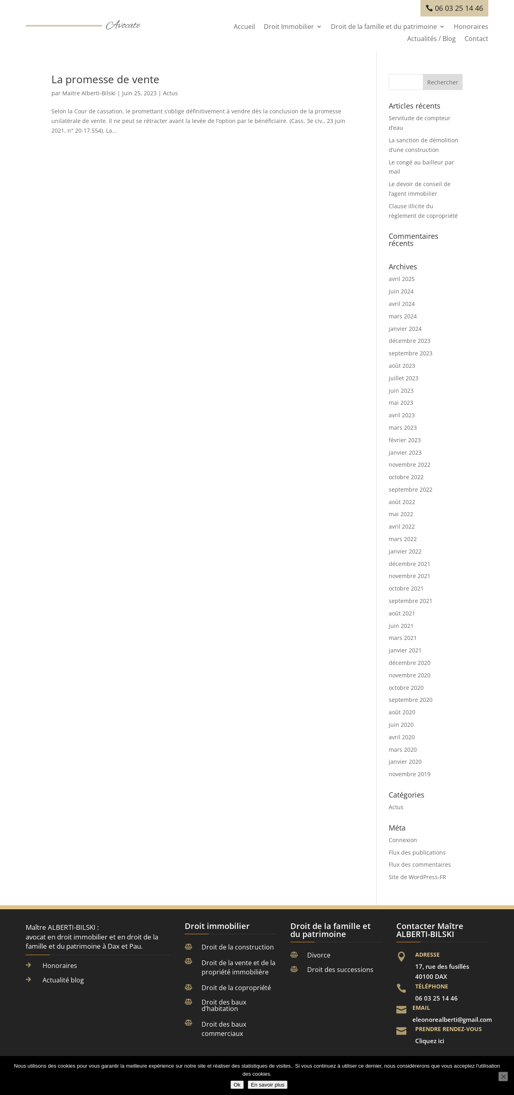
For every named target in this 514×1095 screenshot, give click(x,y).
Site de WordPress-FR (417, 877)
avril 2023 (402, 415)
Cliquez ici (429, 1041)
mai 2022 (401, 514)
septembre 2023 (410, 353)
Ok (237, 1085)
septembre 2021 (410, 601)
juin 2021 (401, 626)
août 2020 (402, 712)
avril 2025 (402, 279)
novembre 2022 (409, 464)
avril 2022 (402, 526)
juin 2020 (401, 724)
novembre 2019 (409, 774)
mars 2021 (403, 638)
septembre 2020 (410, 699)
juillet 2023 (403, 378)
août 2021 (402, 613)
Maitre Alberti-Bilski (89, 93)
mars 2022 (403, 539)
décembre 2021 (409, 564)
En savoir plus (268, 1085)
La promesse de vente (105, 79)
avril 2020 (402, 737)
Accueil (244, 27)
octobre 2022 (406, 477)
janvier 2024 (405, 328)
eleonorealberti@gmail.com (452, 1019)
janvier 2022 (405, 551)
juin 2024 (401, 291)
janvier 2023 (405, 452)
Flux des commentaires (420, 864)
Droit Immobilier (289, 27)
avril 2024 (402, 304)
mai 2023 (401, 402)
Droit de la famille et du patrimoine (384, 27)
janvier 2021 (405, 650)
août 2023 (402, 365)
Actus (170, 93)
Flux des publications (417, 852)
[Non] (503, 1076)
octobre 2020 (406, 687)
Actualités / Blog (431, 39)
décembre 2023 (409, 340)
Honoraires (471, 27)
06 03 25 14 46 (459, 8)
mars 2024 (403, 316)
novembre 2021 (409, 576)
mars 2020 (403, 749)
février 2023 (405, 440)
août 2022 (402, 502)
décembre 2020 (409, 662)
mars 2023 (403, 427)
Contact (476, 39)
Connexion (403, 840)
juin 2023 (401, 390)
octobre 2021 (406, 588)
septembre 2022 (410, 489)
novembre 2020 (409, 675)
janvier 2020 (405, 761)
